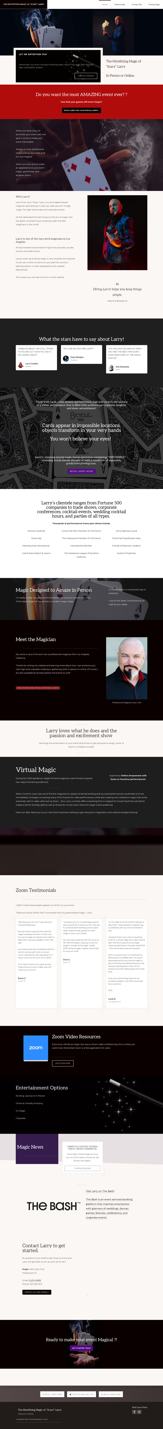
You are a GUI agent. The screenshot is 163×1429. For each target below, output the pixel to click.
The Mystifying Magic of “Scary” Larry (23, 4)
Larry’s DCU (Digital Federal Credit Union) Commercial (82, 1147)
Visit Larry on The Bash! (100, 1191)
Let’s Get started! (86, 76)
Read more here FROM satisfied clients (38, 688)
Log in (45, 1419)
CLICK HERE (35, 1280)
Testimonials (28, 680)
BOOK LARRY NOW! (81, 471)
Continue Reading (87, 1169)
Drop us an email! (37, 1292)
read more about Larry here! (33, 694)
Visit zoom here (62, 1063)
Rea (18, 680)
